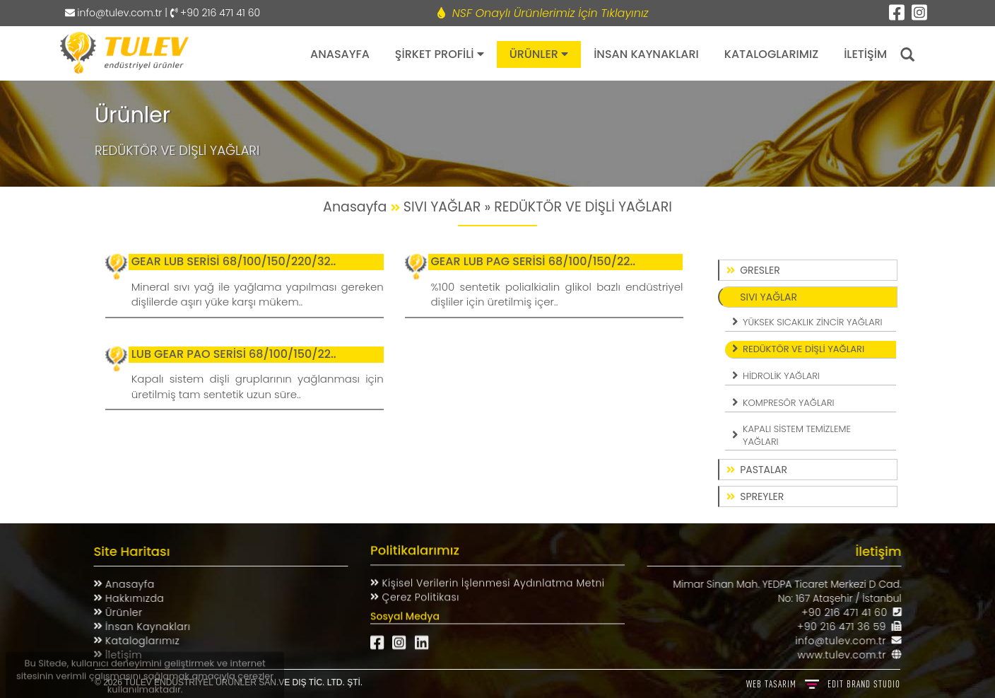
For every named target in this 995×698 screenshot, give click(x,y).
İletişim (116, 655)
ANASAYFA (340, 54)
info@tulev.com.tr (114, 13)
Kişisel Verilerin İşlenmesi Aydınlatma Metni (491, 577)
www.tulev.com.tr (847, 655)
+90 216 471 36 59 (847, 627)
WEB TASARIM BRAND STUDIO (823, 684)
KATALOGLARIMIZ (771, 54)
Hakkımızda (128, 598)
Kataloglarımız (135, 641)
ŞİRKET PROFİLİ (439, 54)
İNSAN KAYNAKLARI (646, 54)
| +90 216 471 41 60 (211, 13)
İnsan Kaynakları (141, 627)
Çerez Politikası (419, 591)
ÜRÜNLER (539, 54)
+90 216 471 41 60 (850, 612)
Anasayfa (123, 584)
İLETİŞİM (865, 54)
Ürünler (117, 612)
